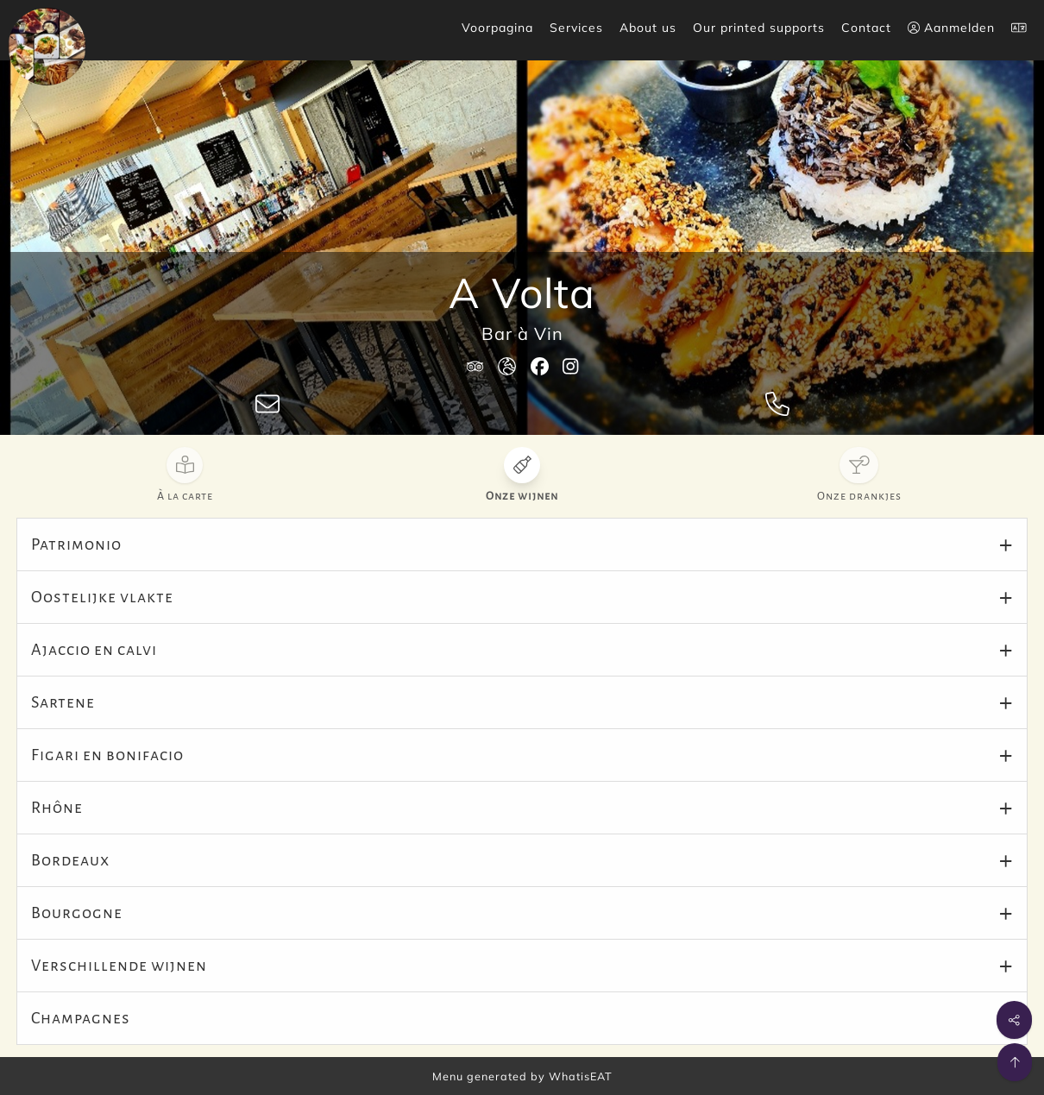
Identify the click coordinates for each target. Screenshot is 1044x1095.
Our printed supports (759, 27)
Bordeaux (70, 860)
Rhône (57, 807)
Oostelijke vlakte (102, 597)
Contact (866, 27)
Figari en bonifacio (107, 755)
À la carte (185, 496)
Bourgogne (77, 913)
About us (647, 27)
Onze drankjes (859, 496)
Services (576, 27)
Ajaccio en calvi (94, 649)
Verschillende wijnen (119, 965)
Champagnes (80, 1018)
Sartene (63, 702)
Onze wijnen (522, 496)
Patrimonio (76, 544)
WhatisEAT (581, 1076)
